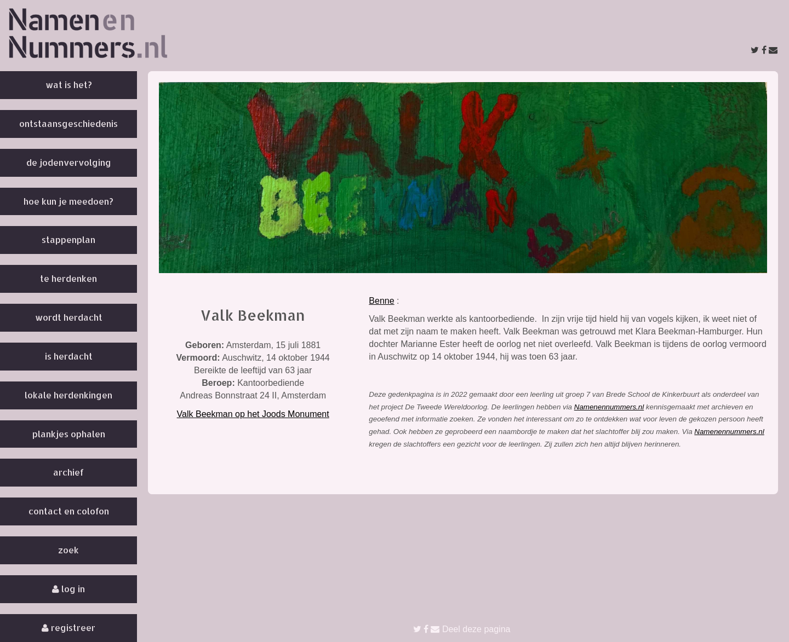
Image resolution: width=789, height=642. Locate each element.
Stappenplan (68, 239)
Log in (68, 588)
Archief (68, 472)
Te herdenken (68, 278)
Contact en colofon (68, 511)
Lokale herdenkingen (68, 395)
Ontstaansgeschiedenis (68, 123)
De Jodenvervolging (68, 162)
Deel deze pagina (462, 629)
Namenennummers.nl (609, 407)
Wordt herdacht (68, 317)
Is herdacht (69, 356)
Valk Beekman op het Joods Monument (253, 414)
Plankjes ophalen (68, 433)
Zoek (68, 550)
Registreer (68, 627)
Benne (381, 300)
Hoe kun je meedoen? (68, 201)
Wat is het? (68, 84)
